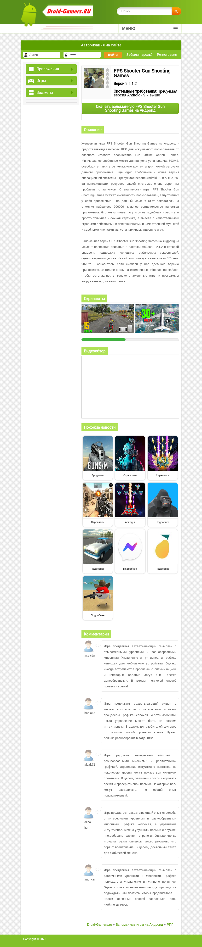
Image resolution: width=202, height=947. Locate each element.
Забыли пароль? (139, 54)
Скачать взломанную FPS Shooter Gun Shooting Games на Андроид (130, 108)
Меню (150, 28)
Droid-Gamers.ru (99, 924)
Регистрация (167, 54)
